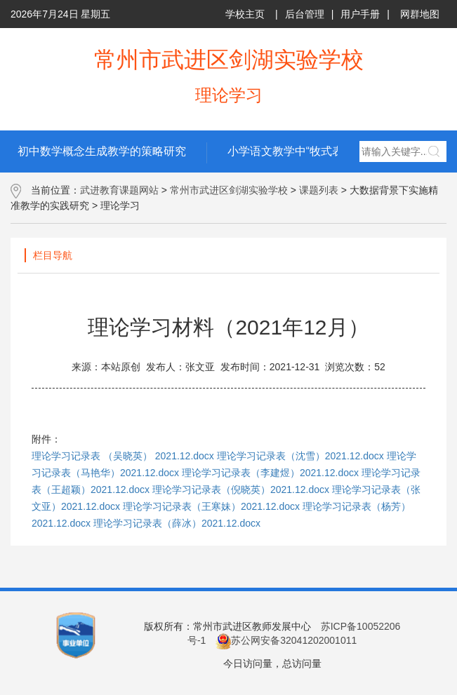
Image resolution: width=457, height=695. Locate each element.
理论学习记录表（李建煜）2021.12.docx (270, 472)
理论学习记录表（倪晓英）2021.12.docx (240, 489)
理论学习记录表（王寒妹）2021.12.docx (211, 506)
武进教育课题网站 (119, 190)
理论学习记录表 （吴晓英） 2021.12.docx (123, 455)
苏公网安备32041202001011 (286, 640)
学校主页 (245, 14)
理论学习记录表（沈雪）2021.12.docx (300, 455)
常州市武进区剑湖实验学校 (229, 190)
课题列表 (318, 190)
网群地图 (419, 14)
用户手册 (360, 14)
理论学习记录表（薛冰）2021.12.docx (176, 523)
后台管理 (304, 14)
